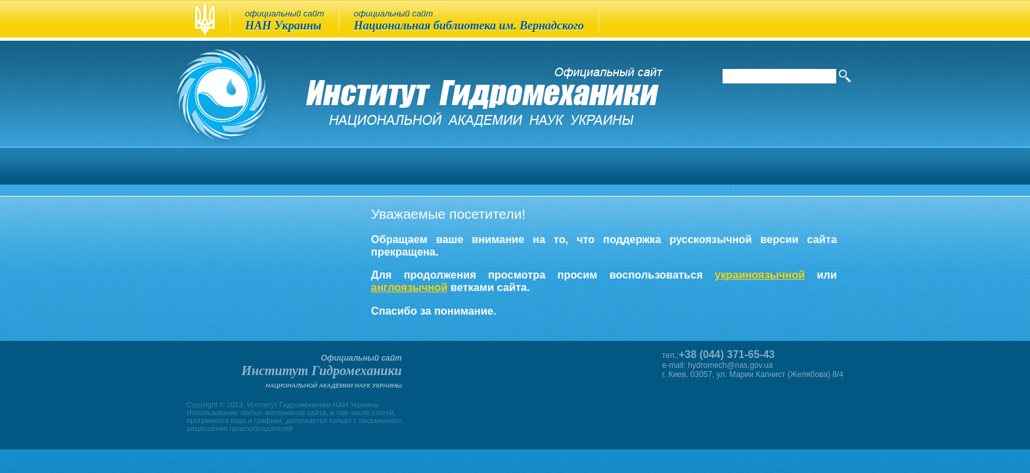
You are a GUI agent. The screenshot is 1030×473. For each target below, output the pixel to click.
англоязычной (409, 287)
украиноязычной (760, 275)
